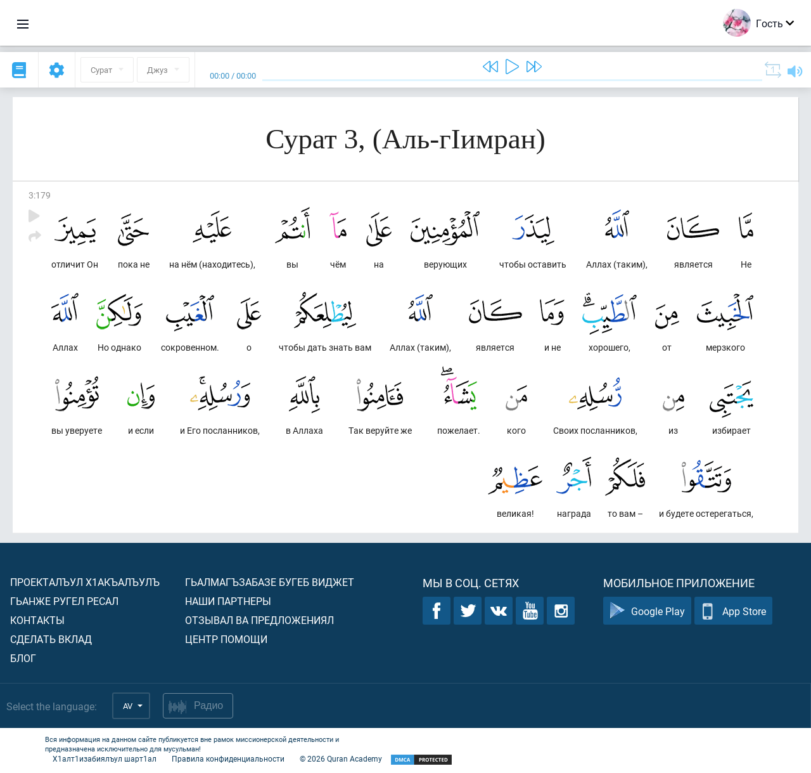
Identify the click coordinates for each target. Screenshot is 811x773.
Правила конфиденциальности (228, 758)
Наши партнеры (228, 600)
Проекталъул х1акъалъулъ (85, 581)
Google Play (647, 611)
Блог (23, 658)
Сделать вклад (51, 639)
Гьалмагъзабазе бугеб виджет (269, 581)
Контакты (37, 620)
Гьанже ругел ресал (64, 600)
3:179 (40, 195)
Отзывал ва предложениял (259, 620)
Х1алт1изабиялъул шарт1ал (104, 758)
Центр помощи (226, 639)
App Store (733, 611)
